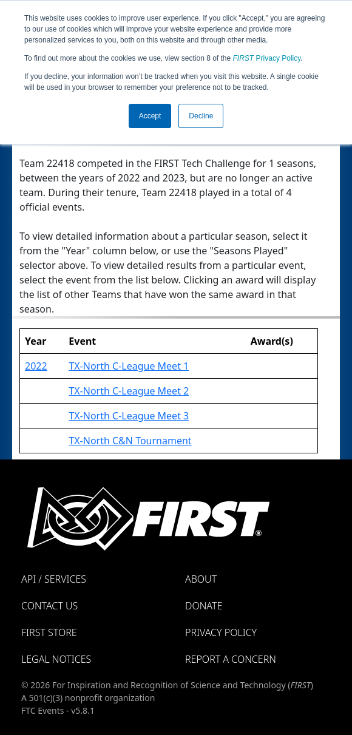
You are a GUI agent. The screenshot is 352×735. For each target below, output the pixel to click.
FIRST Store (49, 632)
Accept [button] (150, 116)
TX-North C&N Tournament (130, 440)
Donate (203, 605)
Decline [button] (201, 116)
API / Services (53, 579)
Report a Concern (230, 659)
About (201, 579)
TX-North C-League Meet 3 (129, 415)
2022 (36, 366)
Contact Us (49, 605)
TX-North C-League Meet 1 (129, 366)
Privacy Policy (267, 58)
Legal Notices (56, 659)
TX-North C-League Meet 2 (129, 391)
